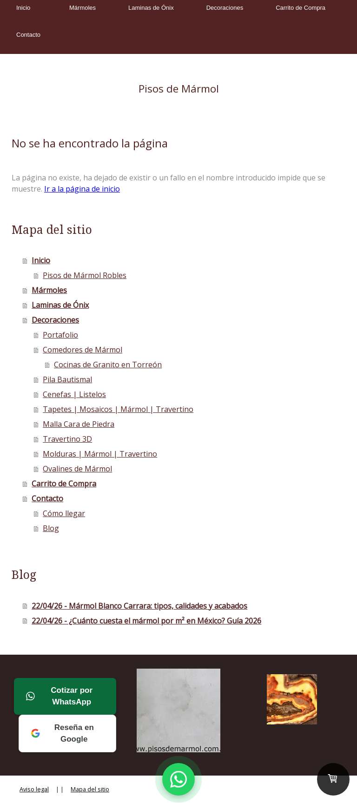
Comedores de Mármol (82, 350)
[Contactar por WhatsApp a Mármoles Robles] (178, 779)
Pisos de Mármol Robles (84, 275)
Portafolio (60, 335)
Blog (51, 528)
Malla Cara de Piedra (78, 424)
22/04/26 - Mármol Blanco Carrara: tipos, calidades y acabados (139, 606)
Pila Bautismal (67, 379)
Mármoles (82, 7)
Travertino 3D (67, 439)
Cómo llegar (64, 513)
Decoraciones (225, 7)
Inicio (23, 7)
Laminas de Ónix (151, 7)
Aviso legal (34, 789)
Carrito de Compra (300, 7)
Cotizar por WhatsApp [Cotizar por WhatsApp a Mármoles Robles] (59, 696)
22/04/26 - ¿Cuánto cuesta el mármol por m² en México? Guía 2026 (146, 621)
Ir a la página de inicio (82, 189)
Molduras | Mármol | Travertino (100, 454)
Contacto (28, 34)
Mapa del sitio (90, 789)
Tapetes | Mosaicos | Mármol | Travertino (118, 409)
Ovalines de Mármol (77, 469)
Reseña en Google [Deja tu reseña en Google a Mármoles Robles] (62, 733)
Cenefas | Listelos (74, 394)
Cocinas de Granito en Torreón (108, 364)
